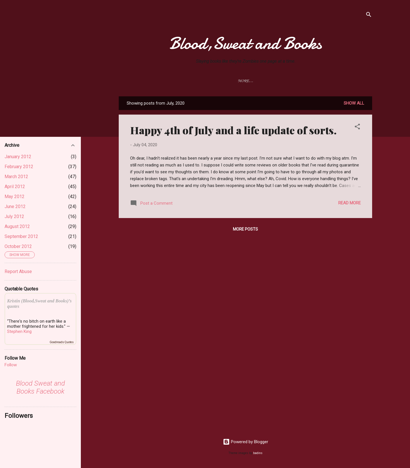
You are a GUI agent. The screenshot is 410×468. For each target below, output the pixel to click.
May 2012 (14, 196)
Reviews (166, 81)
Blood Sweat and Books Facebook (40, 387)
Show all (354, 104)
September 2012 (21, 236)
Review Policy (316, 81)
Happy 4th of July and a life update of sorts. (233, 131)
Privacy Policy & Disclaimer (259, 81)
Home (140, 81)
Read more (349, 204)
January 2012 (18, 156)
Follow (11, 364)
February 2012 (19, 166)
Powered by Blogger (245, 441)
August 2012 (17, 226)
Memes (349, 81)
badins (258, 453)
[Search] (368, 15)
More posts (245, 230)
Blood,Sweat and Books (245, 43)
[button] (357, 128)
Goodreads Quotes (62, 342)
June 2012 (15, 206)
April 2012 (15, 186)
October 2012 (18, 246)
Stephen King (19, 331)
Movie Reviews (201, 81)
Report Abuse (18, 271)
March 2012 (16, 176)
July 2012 (14, 216)
